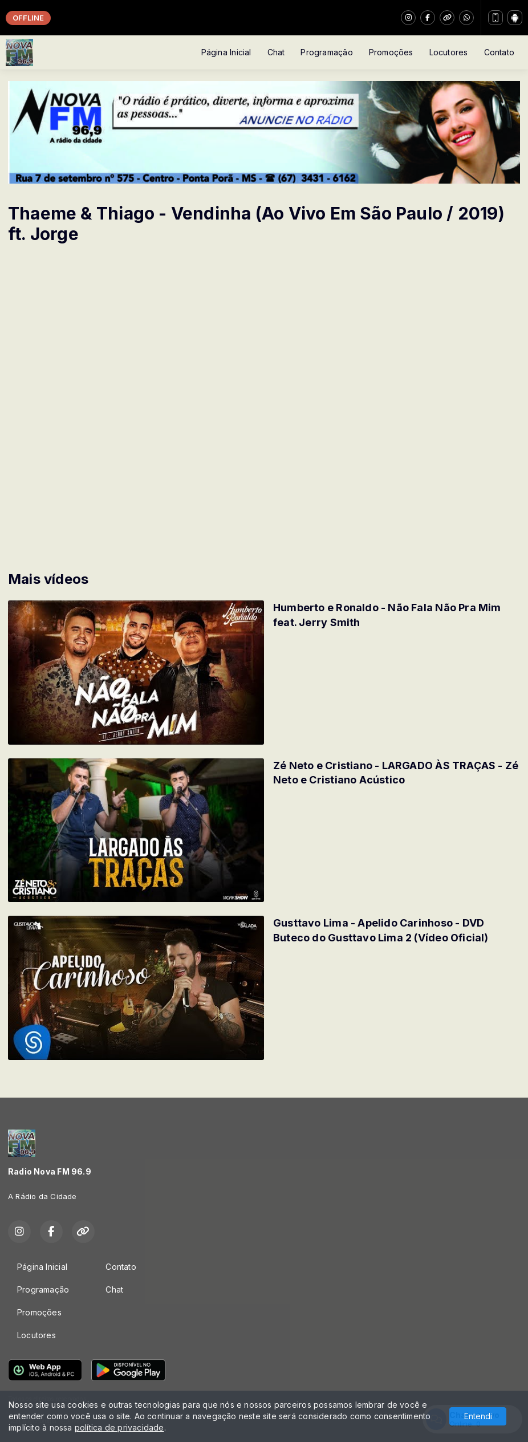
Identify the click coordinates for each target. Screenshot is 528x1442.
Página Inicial (226, 52)
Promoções (391, 52)
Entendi (478, 1416)
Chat (276, 52)
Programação (326, 52)
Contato (499, 52)
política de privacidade (119, 1427)
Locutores (448, 52)
